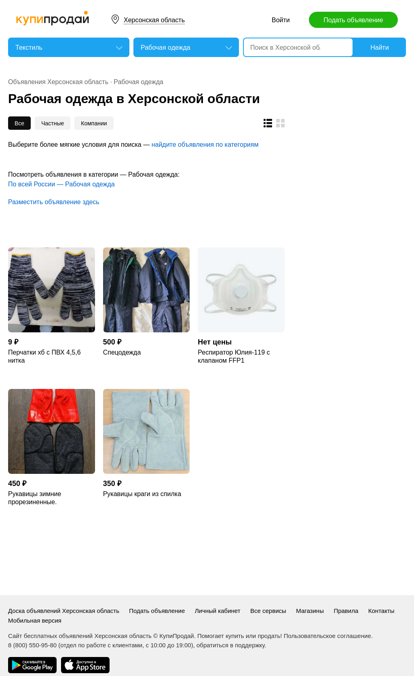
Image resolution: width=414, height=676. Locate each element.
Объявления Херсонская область (59, 81)
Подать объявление (353, 20)
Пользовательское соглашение (327, 635)
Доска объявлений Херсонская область (64, 610)
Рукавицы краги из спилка (142, 493)
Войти (281, 20)
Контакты (381, 610)
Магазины (310, 610)
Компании (94, 123)
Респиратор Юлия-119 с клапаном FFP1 (234, 356)
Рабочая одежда (138, 81)
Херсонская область (154, 20)
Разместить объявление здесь (53, 202)
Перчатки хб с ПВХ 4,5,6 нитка (44, 356)
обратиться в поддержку (230, 645)
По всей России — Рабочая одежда (61, 184)
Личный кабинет (218, 610)
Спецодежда (122, 352)
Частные (52, 123)
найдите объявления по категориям (205, 144)
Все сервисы (268, 610)
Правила (346, 610)
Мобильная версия (34, 620)
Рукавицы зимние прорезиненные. (34, 497)
